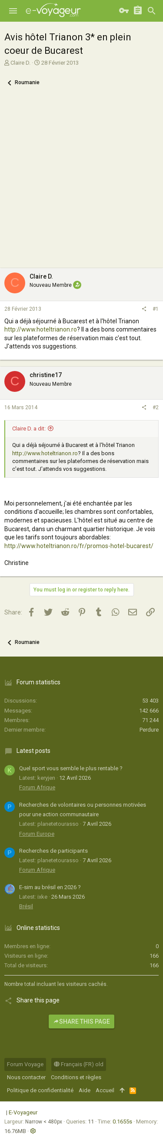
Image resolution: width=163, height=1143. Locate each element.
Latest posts (33, 750)
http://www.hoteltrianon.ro (40, 329)
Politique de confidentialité (40, 1090)
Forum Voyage (25, 1064)
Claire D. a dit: (29, 428)
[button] (13, 11)
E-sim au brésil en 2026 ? (50, 887)
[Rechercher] (152, 11)
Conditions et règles (76, 1077)
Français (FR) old (78, 1064)
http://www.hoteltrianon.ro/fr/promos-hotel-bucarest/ (78, 545)
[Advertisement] (81, 182)
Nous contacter (26, 1077)
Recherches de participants (53, 850)
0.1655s (122, 1121)
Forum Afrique (37, 787)
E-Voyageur (23, 1112)
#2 (156, 407)
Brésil (26, 906)
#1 (156, 309)
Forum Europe (36, 834)
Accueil (105, 1090)
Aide (84, 1090)
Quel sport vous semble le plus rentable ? (71, 768)
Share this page (81, 1021)
